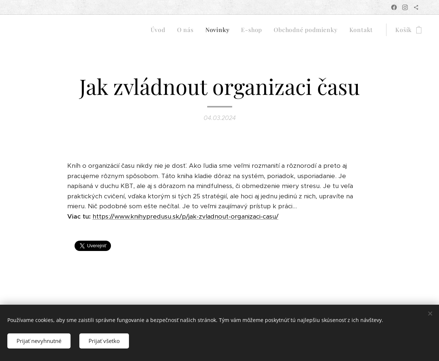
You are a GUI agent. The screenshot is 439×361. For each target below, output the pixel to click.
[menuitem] (160, 30)
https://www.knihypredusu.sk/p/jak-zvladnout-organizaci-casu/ (185, 216)
